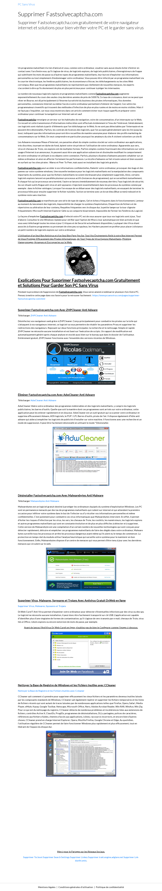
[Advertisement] (81, 48)
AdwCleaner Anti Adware (43, 400)
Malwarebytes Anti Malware (44, 501)
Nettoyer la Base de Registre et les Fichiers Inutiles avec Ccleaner (51, 690)
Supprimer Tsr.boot (33, 857)
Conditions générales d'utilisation (75, 887)
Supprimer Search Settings (56, 857)
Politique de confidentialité (110, 887)
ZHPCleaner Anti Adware (43, 315)
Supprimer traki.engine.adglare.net (105, 857)
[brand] (26, 4)
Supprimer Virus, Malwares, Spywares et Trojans (42, 606)
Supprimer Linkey (79, 857)
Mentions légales (46, 887)
